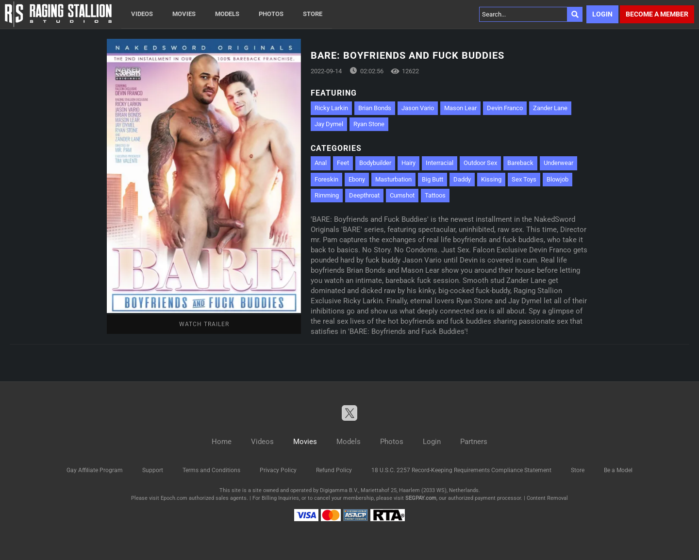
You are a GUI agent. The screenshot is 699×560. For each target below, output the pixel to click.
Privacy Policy (278, 470)
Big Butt (432, 179)
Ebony (357, 179)
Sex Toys (524, 179)
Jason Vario (417, 108)
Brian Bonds (374, 108)
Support (152, 470)
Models (227, 13)
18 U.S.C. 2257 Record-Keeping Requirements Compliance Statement (461, 470)
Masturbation (393, 179)
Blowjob (557, 179)
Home (222, 441)
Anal (321, 162)
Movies (184, 13)
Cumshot (402, 195)
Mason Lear (460, 108)
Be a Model (618, 470)
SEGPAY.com (420, 498)
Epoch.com (174, 498)
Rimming (327, 195)
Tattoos (435, 195)
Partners (473, 441)
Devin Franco (505, 108)
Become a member (657, 14)
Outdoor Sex (480, 162)
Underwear (558, 162)
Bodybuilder (375, 162)
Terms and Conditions (211, 470)
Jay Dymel (329, 124)
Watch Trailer (204, 324)
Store (312, 13)
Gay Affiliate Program (95, 470)
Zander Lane (550, 108)
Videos (142, 13)
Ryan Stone (368, 124)
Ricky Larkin (331, 108)
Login (602, 14)
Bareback (520, 162)
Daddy (462, 179)
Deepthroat (364, 195)
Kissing (491, 179)
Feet (343, 162)
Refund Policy (334, 470)
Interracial (439, 162)
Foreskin (326, 179)
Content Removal (547, 498)
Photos (271, 13)
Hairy (408, 162)
